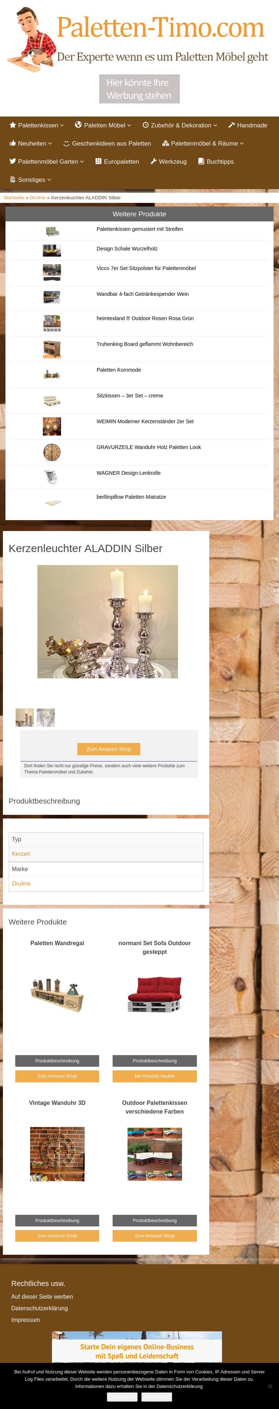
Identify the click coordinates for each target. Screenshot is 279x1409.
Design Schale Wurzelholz (127, 249)
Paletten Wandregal (57, 943)
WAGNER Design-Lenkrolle (129, 473)
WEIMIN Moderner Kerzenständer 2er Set (145, 421)
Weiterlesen (156, 1397)
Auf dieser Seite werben (42, 1297)
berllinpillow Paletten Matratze (131, 497)
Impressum (25, 1320)
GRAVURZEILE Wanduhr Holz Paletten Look (149, 447)
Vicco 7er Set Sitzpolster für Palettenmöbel (146, 268)
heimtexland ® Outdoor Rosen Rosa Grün (145, 318)
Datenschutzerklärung (39, 1308)
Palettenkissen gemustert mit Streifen (140, 229)
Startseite (14, 197)
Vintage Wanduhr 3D (57, 1103)
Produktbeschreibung (57, 1060)
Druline (38, 197)
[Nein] (270, 1386)
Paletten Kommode (119, 370)
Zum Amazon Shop (109, 749)
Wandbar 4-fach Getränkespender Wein (143, 294)
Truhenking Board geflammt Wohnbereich (145, 344)
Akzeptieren (122, 1397)
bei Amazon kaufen (154, 1076)
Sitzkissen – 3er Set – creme (130, 396)
